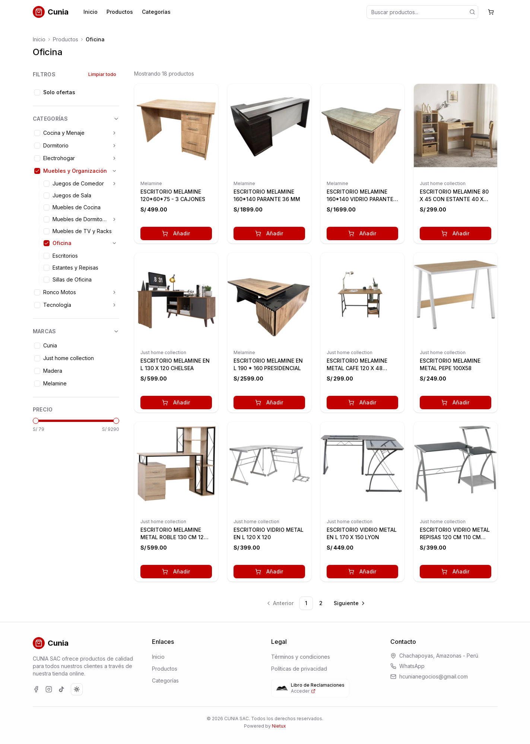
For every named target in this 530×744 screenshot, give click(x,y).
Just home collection (443, 183)
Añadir (176, 233)
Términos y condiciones (300, 657)
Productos (120, 12)
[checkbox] (37, 92)
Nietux (279, 726)
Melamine (151, 183)
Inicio (90, 12)
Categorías (156, 12)
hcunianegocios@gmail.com (433, 676)
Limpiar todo (102, 74)
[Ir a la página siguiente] (350, 603)
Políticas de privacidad (299, 668)
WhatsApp (412, 666)
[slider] (36, 421)
